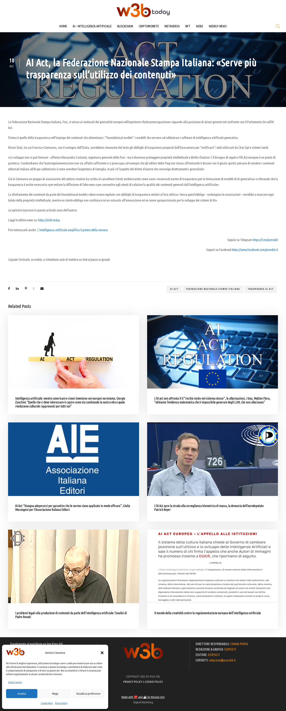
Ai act (174, 289)
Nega (55, 693)
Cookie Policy (47, 703)
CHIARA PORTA (239, 644)
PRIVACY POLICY (132, 681)
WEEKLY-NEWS (218, 26)
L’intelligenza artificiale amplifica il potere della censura (73, 230)
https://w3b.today (49, 220)
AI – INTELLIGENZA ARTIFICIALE (92, 26)
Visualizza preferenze (88, 693)
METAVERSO (172, 26)
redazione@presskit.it (222, 660)
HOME (63, 26)
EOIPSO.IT (230, 649)
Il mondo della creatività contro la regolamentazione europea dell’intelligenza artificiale (207, 613)
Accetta (22, 693)
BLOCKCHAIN (125, 26)
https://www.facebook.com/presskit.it (255, 250)
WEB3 (199, 26)
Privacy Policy (61, 703)
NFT (187, 26)
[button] (102, 653)
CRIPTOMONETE (149, 26)
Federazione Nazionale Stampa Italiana (213, 289)
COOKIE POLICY (154, 681)
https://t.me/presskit (265, 240)
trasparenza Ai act (260, 289)
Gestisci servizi (15, 682)
